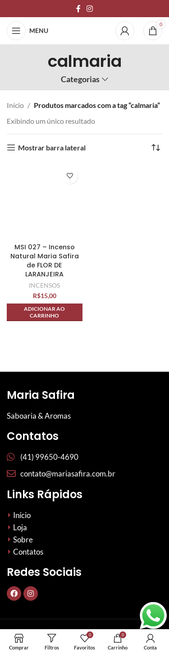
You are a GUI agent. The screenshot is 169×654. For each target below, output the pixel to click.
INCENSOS (44, 285)
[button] (44, 312)
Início (15, 105)
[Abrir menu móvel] (27, 31)
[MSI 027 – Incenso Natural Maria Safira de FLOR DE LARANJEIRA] (44, 201)
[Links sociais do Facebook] (78, 8)
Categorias (80, 79)
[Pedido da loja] (155, 147)
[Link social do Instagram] (90, 8)
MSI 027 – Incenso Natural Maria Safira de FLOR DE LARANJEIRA (44, 261)
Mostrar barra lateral (52, 147)
